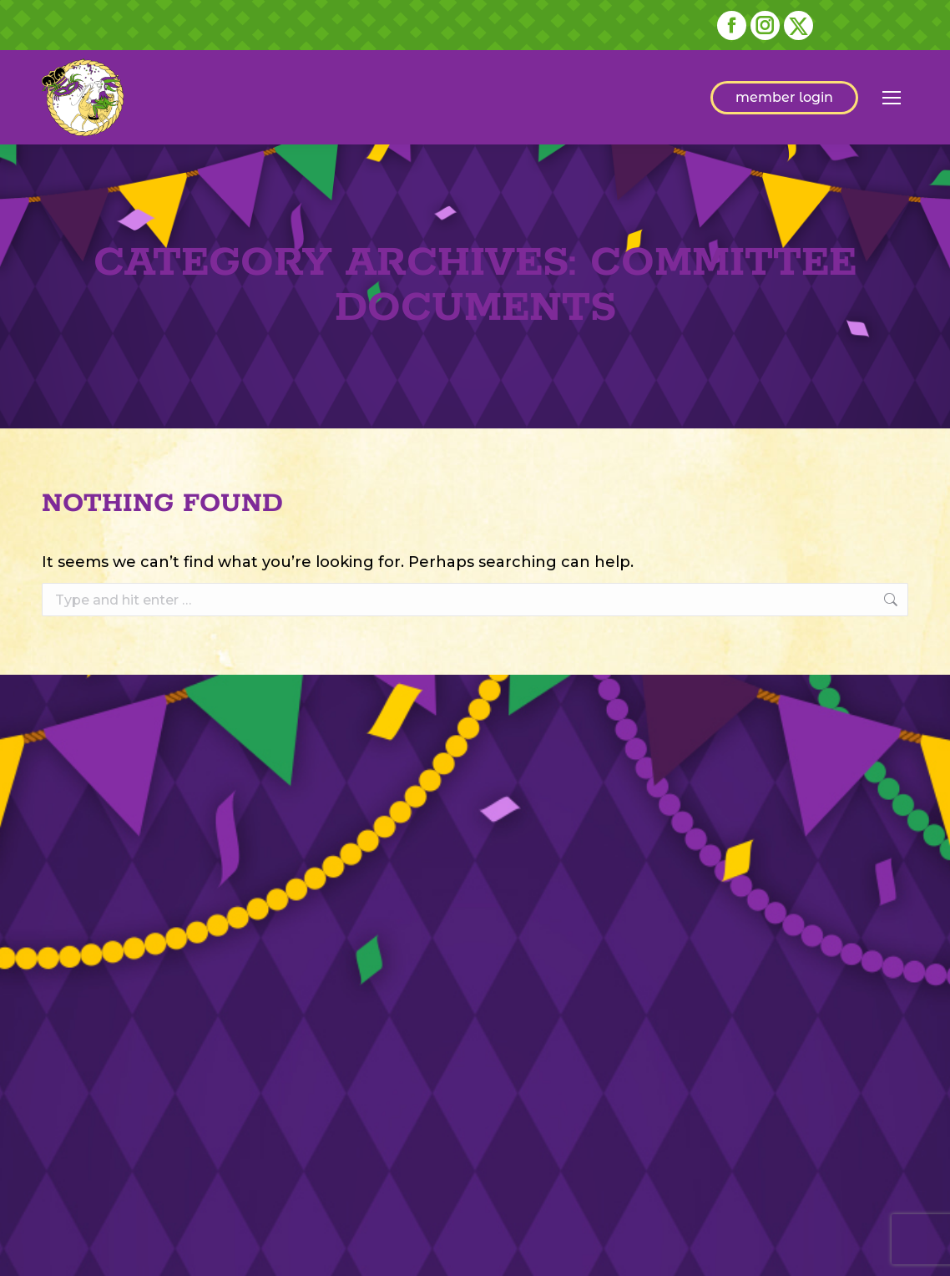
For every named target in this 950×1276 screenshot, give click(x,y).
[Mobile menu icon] (891, 97)
